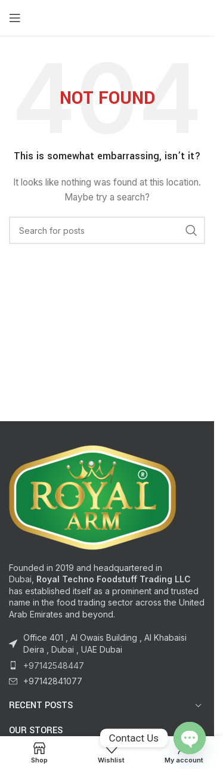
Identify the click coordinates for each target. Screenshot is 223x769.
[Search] (107, 230)
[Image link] (92, 496)
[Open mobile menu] (15, 18)
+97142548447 (53, 665)
